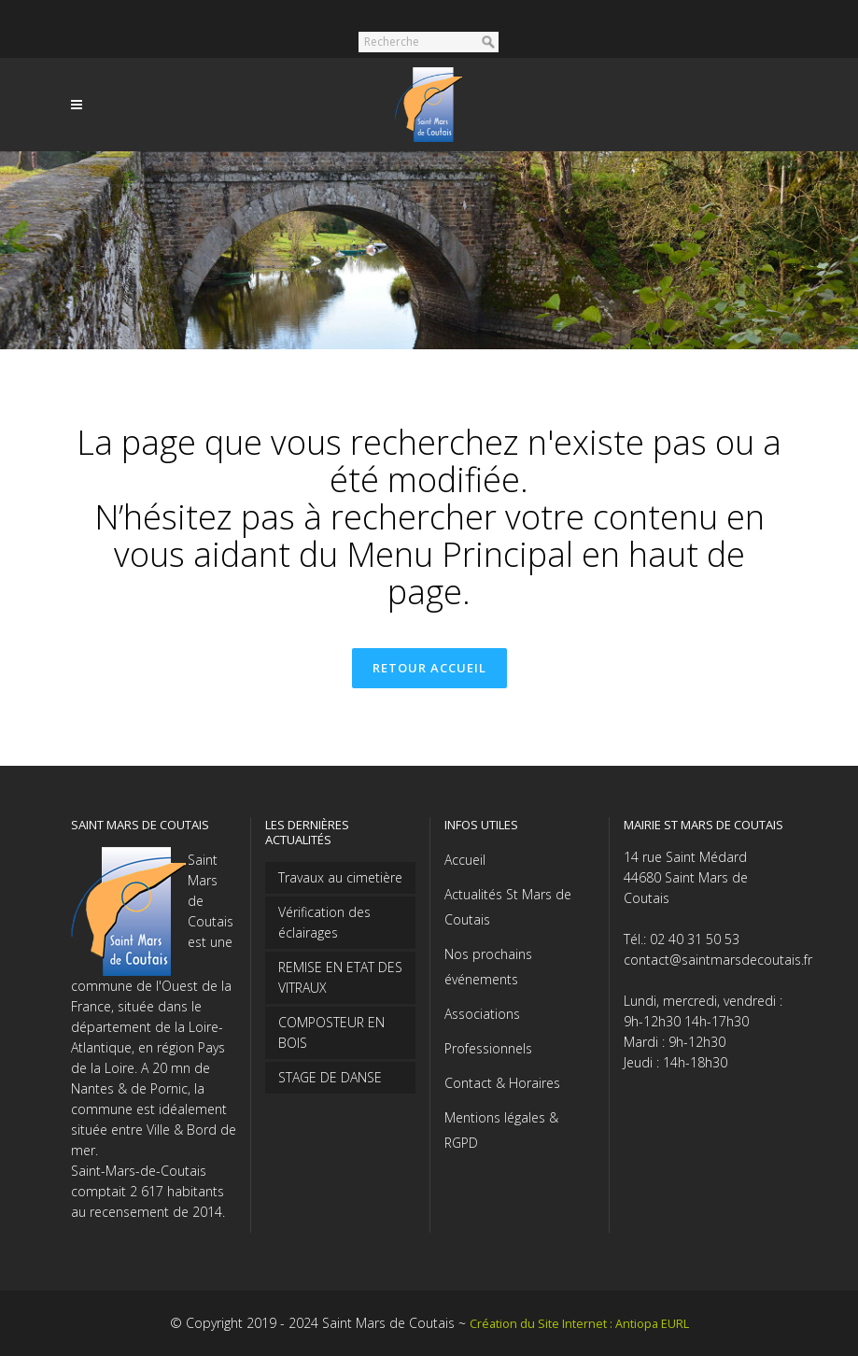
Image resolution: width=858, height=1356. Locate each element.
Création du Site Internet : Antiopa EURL (579, 1324)
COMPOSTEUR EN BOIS (331, 1032)
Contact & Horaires (502, 1083)
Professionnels (488, 1048)
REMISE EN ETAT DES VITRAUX (340, 977)
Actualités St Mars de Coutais (507, 906)
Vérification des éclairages (324, 922)
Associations (482, 1014)
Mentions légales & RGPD (501, 1130)
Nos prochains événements (488, 966)
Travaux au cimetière (340, 877)
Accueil (464, 860)
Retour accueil (429, 667)
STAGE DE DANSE (330, 1077)
